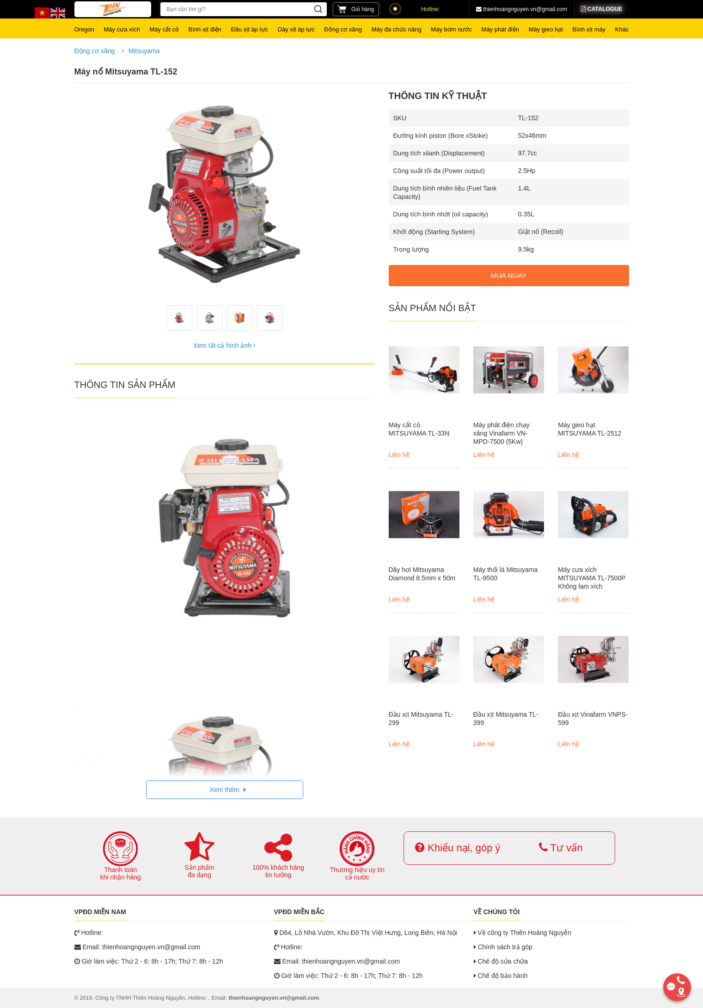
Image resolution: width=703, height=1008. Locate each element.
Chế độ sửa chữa (501, 961)
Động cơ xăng (94, 51)
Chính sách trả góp (503, 947)
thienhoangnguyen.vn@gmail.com (521, 9)
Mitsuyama (144, 51)
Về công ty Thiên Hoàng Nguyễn (522, 932)
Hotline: (416, 9)
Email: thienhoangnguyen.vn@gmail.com (137, 947)
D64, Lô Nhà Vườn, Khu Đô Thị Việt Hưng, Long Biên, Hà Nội (365, 932)
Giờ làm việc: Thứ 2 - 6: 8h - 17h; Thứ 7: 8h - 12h (148, 961)
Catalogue (601, 9)
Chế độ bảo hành (501, 975)
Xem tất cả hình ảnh (224, 345)
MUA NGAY (508, 275)
